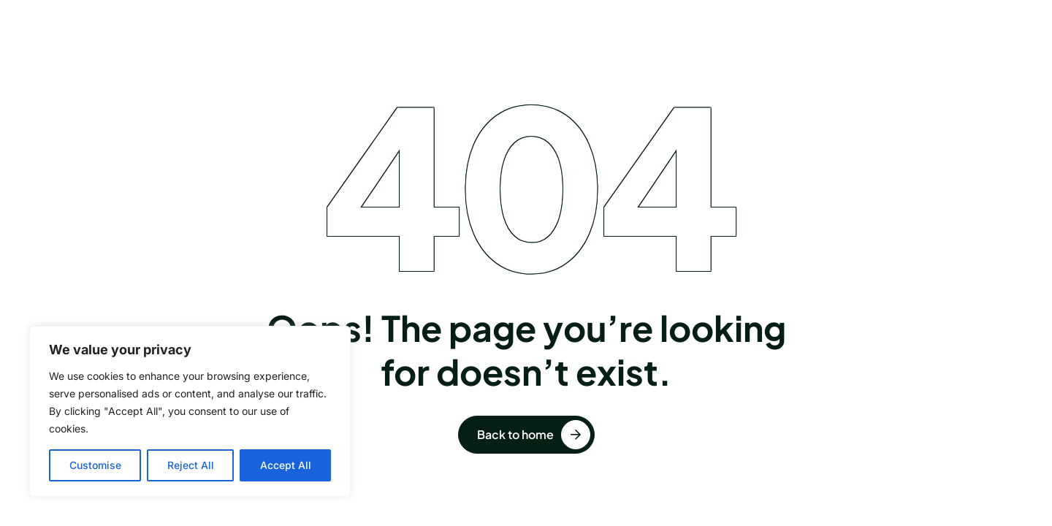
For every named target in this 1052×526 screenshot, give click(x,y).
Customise (95, 465)
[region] (190, 411)
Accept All (285, 465)
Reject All (190, 465)
